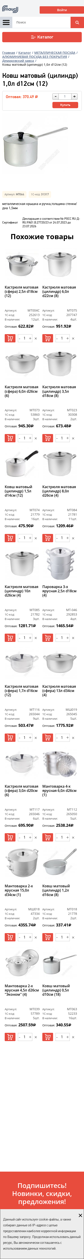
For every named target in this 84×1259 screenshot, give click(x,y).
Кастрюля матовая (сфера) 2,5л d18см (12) (21, 291)
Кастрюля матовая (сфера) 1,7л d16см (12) (21, 690)
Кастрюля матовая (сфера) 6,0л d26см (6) (21, 391)
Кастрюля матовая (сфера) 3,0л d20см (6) (21, 790)
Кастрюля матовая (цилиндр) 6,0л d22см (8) (59, 291)
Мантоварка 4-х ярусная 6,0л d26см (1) (59, 790)
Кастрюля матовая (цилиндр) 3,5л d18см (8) (59, 391)
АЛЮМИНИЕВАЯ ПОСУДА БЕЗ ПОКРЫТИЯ (34, 57)
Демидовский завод (18, 61)
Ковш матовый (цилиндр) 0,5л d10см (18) (56, 990)
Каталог (42, 37)
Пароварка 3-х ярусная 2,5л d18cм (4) (59, 591)
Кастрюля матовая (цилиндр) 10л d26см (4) (21, 591)
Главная (8, 53)
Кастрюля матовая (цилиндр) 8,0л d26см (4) (59, 491)
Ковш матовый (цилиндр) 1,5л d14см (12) (18, 491)
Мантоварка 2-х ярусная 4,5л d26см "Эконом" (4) (22, 990)
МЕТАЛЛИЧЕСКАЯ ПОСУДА (54, 53)
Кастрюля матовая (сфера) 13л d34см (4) (59, 690)
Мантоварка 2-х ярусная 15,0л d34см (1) (19, 890)
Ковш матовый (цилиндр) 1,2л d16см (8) (56, 890)
